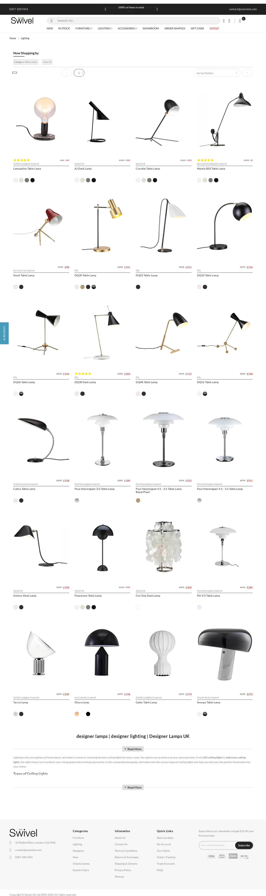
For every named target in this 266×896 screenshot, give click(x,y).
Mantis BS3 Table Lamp (211, 168)
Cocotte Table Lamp (148, 168)
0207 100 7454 (24, 857)
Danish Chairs (81, 870)
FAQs (160, 870)
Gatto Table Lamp (146, 702)
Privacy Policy (123, 870)
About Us (120, 837)
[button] (4, 448)
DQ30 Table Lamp (85, 275)
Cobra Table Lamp (24, 488)
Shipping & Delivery (126, 863)
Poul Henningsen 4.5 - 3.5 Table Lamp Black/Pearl (159, 490)
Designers (78, 850)
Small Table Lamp (23, 275)
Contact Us (121, 844)
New (75, 857)
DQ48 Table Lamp (147, 382)
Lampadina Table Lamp (27, 168)
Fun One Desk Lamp (148, 595)
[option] (15, 180)
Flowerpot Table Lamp (88, 595)
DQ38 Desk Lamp (85, 382)
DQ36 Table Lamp (24, 382)
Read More (132, 749)
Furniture (78, 837)
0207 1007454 (18, 9)
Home (13, 38)
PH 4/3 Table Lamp (208, 595)
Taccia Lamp (20, 702)
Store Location (165, 837)
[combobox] (133, 21)
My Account (164, 844)
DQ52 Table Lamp (208, 382)
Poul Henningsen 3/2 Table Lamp (95, 488)
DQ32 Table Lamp (147, 275)
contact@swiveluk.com (243, 9)
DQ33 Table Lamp (208, 275)
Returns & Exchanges (127, 857)
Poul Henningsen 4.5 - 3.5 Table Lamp (220, 488)
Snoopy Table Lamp (209, 702)
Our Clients (163, 850)
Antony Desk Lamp (24, 595)
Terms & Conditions (126, 850)
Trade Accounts (166, 863)
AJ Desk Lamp (83, 168)
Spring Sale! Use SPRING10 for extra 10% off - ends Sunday (131, 9)
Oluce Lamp (82, 702)
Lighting (77, 844)
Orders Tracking (166, 857)
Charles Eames (81, 863)
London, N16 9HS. (35, 842)
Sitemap (119, 876)
